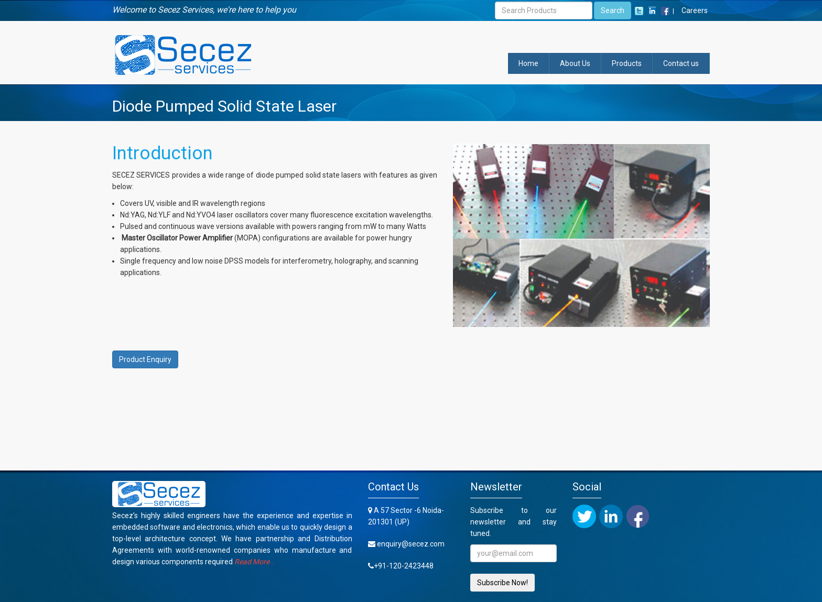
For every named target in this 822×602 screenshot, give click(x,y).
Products (627, 63)
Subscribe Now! (502, 582)
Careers (695, 10)
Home (528, 63)
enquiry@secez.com (411, 544)
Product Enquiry (145, 359)
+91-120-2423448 (404, 566)
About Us (575, 63)
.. (254, 561)
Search (612, 10)
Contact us (681, 63)
